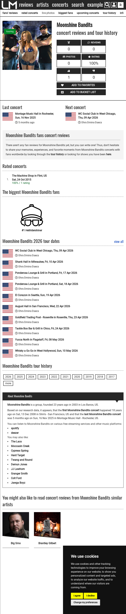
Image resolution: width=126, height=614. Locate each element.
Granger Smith (19, 473)
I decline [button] (90, 595)
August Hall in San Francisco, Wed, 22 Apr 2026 (42, 306)
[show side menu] (121, 5)
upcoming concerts (88, 13)
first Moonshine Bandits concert (80, 410)
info (122, 13)
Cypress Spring (19, 450)
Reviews (26, 4)
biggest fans (65, 13)
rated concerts (29, 13)
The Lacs (16, 441)
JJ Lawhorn (18, 469)
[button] (114, 5)
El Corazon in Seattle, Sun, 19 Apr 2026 (37, 295)
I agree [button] (77, 595)
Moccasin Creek (20, 446)
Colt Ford (16, 478)
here (108, 154)
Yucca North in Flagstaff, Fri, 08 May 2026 (39, 339)
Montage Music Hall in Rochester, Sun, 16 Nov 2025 (34, 115)
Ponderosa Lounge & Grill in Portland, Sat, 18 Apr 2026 (46, 284)
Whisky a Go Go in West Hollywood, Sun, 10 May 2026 (46, 350)
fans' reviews (10, 13)
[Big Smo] (15, 525)
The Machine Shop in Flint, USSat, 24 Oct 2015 (29, 177)
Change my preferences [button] (85, 602)
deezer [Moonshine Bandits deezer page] (15, 432)
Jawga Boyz (18, 482)
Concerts (60, 4)
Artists (42, 4)
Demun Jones (19, 464)
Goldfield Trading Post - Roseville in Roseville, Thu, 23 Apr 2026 (51, 317)
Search (78, 4)
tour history (109, 13)
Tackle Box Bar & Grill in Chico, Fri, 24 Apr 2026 (42, 328)
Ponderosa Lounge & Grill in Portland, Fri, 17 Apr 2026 (46, 272)
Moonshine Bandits (74, 24)
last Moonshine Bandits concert (102, 414)
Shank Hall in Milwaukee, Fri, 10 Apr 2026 (39, 261)
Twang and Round (21, 459)
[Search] (107, 5)
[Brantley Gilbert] (47, 525)
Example (95, 4)
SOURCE (7, 23)
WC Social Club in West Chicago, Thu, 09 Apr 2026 (97, 115)
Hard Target (18, 455)
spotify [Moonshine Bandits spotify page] (15, 428)
